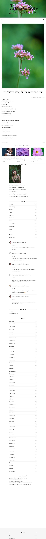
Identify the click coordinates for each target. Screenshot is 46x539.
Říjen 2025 (11, 329)
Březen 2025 (12, 349)
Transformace (12, 226)
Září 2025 (11, 332)
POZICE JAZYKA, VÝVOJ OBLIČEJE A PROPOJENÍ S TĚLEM (19, 482)
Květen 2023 (12, 410)
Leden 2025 (11, 354)
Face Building (12, 207)
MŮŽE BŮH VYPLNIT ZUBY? (14, 479)
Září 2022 (11, 432)
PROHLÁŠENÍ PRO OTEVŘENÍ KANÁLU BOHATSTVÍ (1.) (18, 484)
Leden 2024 (11, 387)
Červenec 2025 (12, 337)
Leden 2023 (11, 421)
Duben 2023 (11, 412)
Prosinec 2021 (12, 457)
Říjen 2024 (11, 362)
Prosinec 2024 (12, 357)
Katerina (14, 275)
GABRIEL (11, 209)
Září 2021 (11, 465)
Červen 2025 (12, 340)
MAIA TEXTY (11, 215)
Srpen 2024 (11, 368)
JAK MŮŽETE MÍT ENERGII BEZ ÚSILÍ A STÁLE (17, 478)
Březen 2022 (12, 449)
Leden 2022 (11, 454)
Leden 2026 (11, 321)
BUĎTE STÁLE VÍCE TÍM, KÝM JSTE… (22, 264)
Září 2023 (11, 399)
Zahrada (11, 234)
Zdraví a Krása (12, 237)
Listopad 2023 (12, 393)
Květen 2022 (12, 443)
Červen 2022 (12, 440)
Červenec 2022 (12, 437)
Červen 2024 (12, 374)
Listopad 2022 (12, 426)
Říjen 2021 (11, 462)
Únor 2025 (11, 351)
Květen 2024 (12, 376)
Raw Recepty (12, 223)
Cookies (42, 536)
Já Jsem (10, 212)
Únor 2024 (11, 385)
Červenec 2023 (12, 404)
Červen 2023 (12, 407)
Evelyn (13, 286)
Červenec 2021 (12, 471)
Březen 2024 (12, 382)
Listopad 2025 (12, 326)
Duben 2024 (11, 379)
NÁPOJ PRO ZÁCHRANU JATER (14, 481)
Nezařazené (11, 218)
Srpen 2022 (11, 435)
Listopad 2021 (12, 460)
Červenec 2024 (12, 371)
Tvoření (10, 229)
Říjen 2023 (11, 396)
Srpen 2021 (11, 468)
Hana (13, 253)
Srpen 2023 (11, 401)
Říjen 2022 (11, 429)
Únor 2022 (11, 451)
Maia (7, 142)
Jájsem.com (23, 7)
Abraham (23, 90)
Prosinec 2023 (12, 390)
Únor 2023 (11, 418)
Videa (10, 232)
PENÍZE (10, 220)
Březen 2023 (12, 415)
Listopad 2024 (12, 360)
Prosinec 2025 (12, 324)
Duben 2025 (11, 346)
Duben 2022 (11, 446)
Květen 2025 (12, 343)
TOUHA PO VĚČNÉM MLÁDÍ (20, 242)
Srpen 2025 (11, 335)
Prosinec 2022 (12, 424)
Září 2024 (11, 365)
